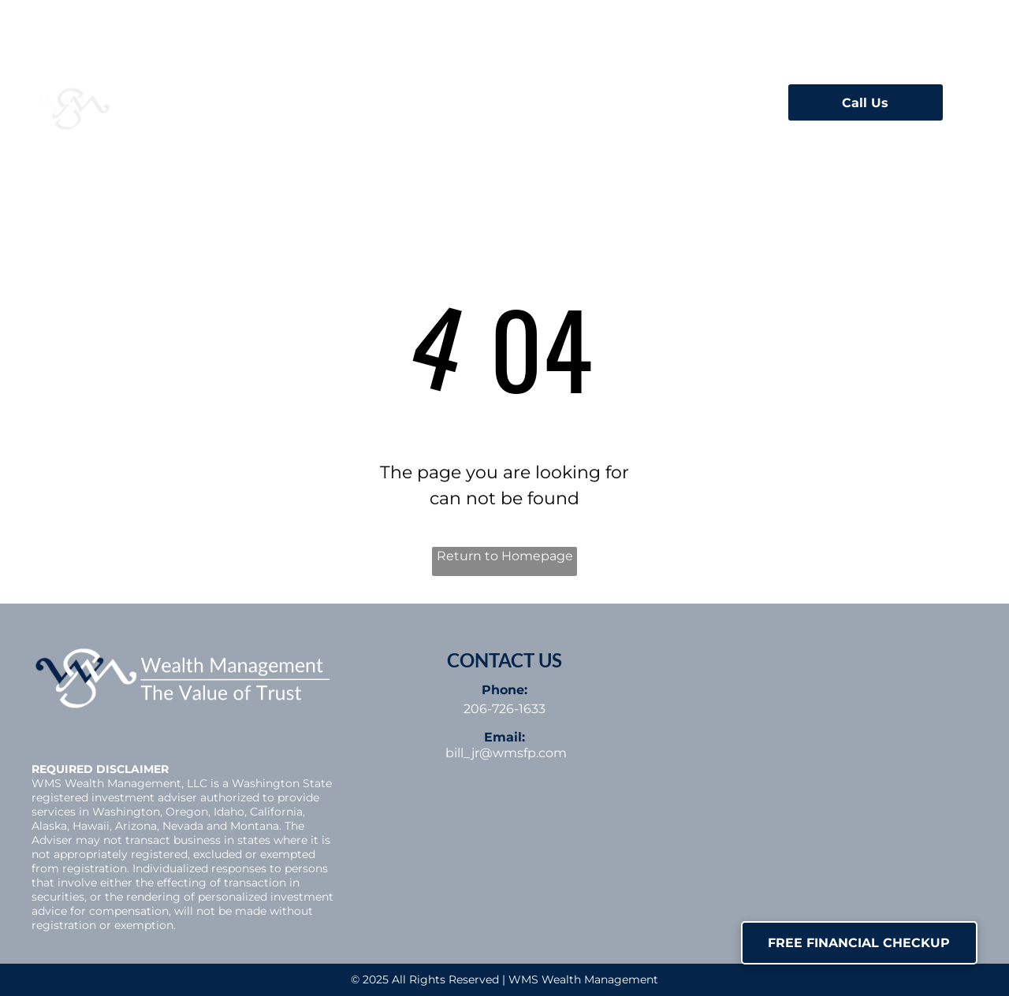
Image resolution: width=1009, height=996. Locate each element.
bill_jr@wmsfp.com (506, 752)
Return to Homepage (505, 555)
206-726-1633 (504, 708)
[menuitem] (343, 97)
